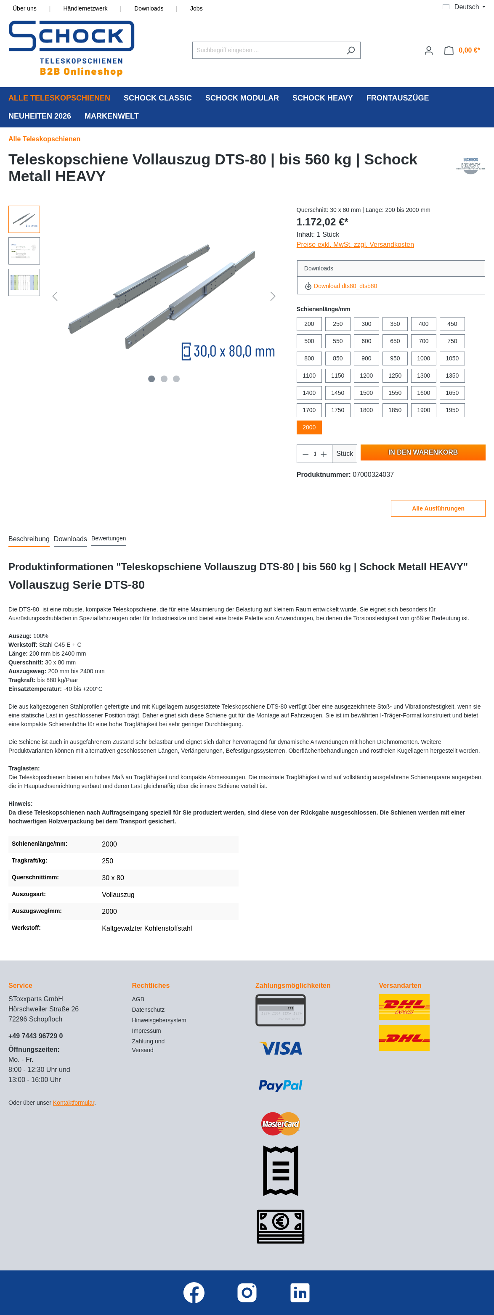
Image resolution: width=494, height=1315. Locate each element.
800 (309, 358)
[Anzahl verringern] (305, 454)
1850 (394, 410)
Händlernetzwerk (85, 8)
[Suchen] (351, 50)
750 (452, 341)
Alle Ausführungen (438, 508)
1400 (309, 392)
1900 (423, 410)
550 (338, 341)
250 (338, 323)
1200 (366, 375)
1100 (309, 375)
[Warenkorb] (462, 50)
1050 (452, 358)
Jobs (196, 8)
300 (366, 323)
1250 (394, 375)
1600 (423, 392)
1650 (452, 392)
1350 (452, 375)
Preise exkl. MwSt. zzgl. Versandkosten (355, 244)
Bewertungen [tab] (108, 538)
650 (395, 341)
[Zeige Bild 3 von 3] (176, 379)
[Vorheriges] (54, 296)
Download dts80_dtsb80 (340, 286)
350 (395, 323)
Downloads (148, 8)
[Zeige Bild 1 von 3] (151, 379)
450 (452, 323)
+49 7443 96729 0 (35, 1036)
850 (338, 358)
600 (366, 341)
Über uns (25, 8)
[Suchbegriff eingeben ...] (266, 50)
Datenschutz (148, 1009)
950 (395, 358)
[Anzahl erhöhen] (324, 454)
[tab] (29, 539)
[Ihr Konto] (429, 50)
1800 (366, 410)
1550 (394, 392)
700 (423, 341)
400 (423, 323)
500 (309, 341)
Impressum (146, 1030)
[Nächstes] (273, 296)
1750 (337, 410)
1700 (309, 410)
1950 (452, 410)
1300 (423, 375)
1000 (423, 358)
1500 (366, 392)
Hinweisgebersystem (159, 1020)
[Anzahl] (314, 454)
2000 (309, 427)
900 (366, 358)
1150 (337, 375)
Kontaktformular (73, 1102)
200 (309, 323)
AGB (138, 999)
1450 (337, 392)
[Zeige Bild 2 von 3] (164, 379)
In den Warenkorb (423, 452)
